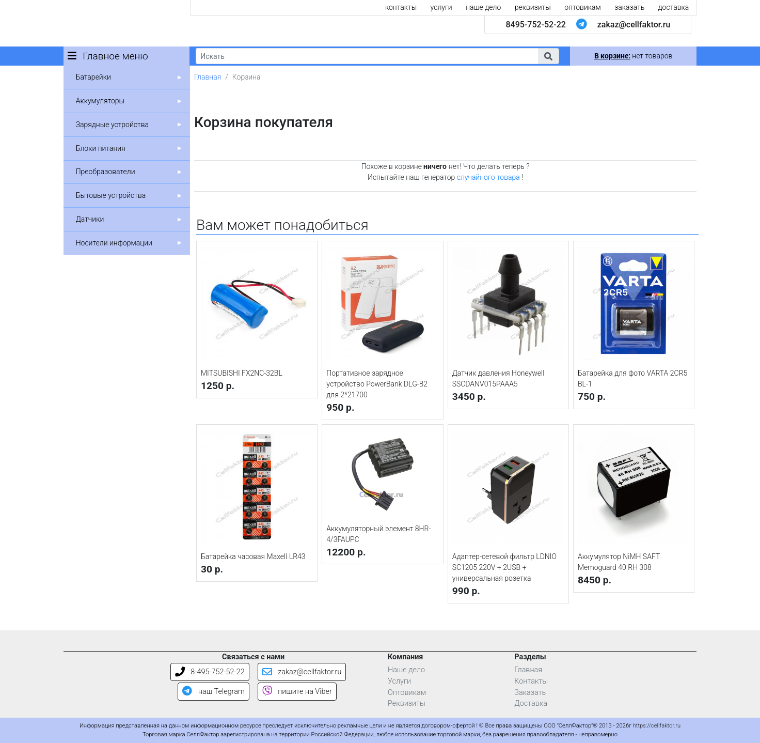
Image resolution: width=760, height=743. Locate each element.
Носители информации (114, 243)
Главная (207, 77)
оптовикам (582, 7)
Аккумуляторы (100, 101)
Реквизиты (406, 703)
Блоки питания (100, 148)
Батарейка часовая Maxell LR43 (253, 556)
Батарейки (93, 77)
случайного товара (488, 177)
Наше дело (406, 669)
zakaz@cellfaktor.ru (634, 24)
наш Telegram (213, 691)
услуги (441, 7)
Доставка (530, 703)
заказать (629, 7)
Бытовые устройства (111, 195)
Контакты (531, 681)
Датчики (90, 219)
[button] (548, 56)
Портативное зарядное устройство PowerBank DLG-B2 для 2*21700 (376, 384)
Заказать (530, 692)
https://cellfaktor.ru (656, 725)
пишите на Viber (297, 691)
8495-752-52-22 (535, 24)
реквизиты (533, 7)
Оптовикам (407, 692)
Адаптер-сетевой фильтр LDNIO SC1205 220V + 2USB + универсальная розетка (504, 567)
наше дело (483, 7)
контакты (401, 7)
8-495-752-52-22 (210, 672)
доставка (673, 7)
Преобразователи (105, 171)
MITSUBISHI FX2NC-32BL (241, 373)
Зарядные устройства (112, 124)
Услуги (399, 681)
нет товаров (633, 56)
